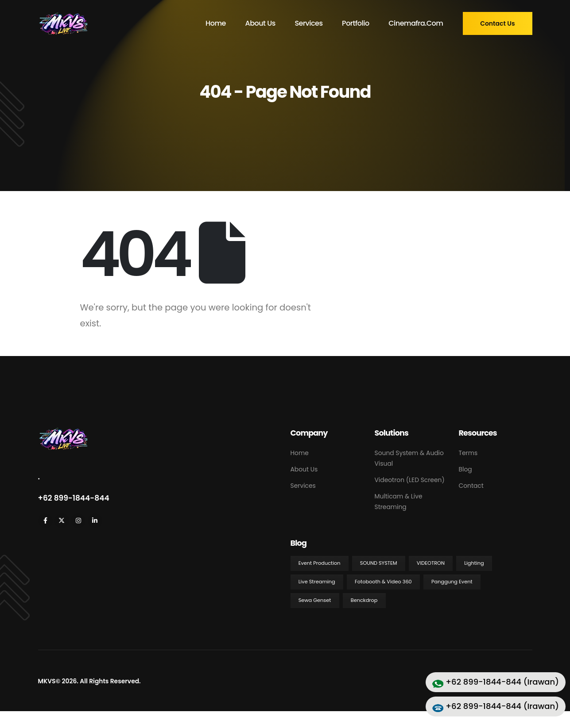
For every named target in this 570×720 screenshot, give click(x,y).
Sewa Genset (315, 600)
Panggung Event (452, 581)
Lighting (474, 563)
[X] (61, 520)
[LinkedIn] (95, 520)
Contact (471, 485)
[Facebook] (45, 520)
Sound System (378, 563)
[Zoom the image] (62, 432)
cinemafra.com (415, 23)
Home (216, 23)
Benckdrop (364, 600)
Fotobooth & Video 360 (383, 581)
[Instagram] (78, 520)
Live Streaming (317, 581)
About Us (260, 23)
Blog (465, 469)
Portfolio (355, 23)
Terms (468, 452)
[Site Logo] (62, 23)
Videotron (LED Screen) (410, 479)
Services (308, 23)
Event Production (320, 563)
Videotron (431, 563)
